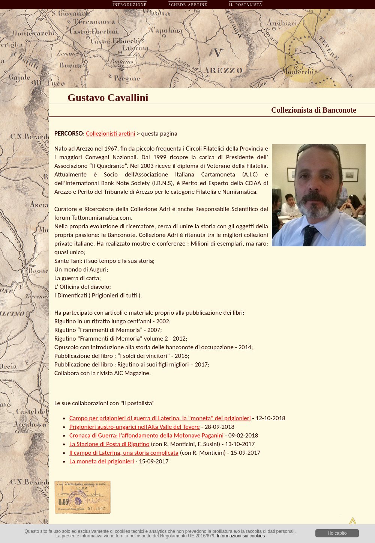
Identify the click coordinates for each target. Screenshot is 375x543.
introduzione (129, 4)
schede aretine (187, 4)
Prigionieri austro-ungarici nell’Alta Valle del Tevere (134, 427)
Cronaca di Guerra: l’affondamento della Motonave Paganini (146, 435)
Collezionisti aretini (110, 133)
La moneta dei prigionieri (101, 461)
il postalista (245, 4)
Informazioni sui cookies (241, 535)
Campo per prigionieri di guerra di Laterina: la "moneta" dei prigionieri (160, 418)
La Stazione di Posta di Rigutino (109, 444)
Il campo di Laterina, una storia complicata (123, 453)
